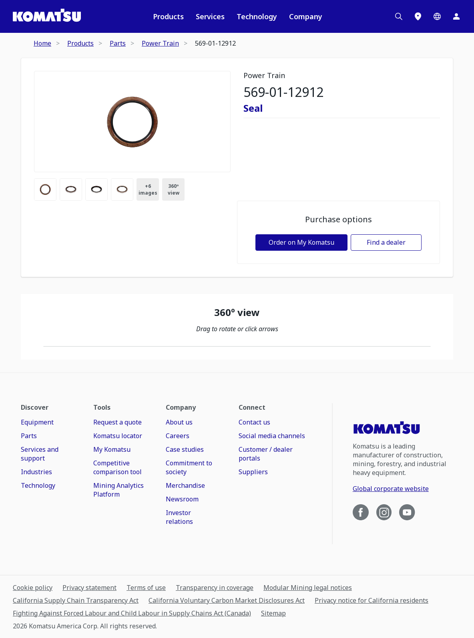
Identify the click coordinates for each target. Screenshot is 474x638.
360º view (173, 189)
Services (210, 16)
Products (168, 16)
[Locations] (418, 16)
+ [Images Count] (148, 189)
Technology (257, 16)
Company (305, 16)
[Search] (399, 16)
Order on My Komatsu (301, 242)
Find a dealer (386, 242)
